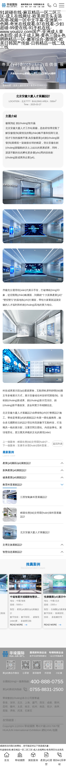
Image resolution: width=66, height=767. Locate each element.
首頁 (15, 85)
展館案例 (24, 85)
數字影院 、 (28, 617)
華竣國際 (20, 757)
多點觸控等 (57, 617)
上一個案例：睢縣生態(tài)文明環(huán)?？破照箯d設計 (26, 441)
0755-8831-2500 (46, 689)
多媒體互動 (26, 621)
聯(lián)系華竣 (59, 758)
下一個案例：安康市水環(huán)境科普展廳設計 (26, 445)
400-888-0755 (46, 681)
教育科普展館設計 (39, 85)
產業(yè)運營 (46, 758)
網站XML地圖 (50, 730)
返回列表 (58, 443)
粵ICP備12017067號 (48, 726)
